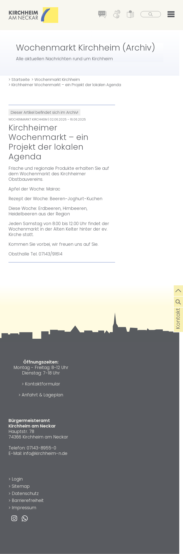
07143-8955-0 (41, 448)
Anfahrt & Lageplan (42, 395)
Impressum (24, 508)
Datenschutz (25, 493)
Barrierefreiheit (28, 500)
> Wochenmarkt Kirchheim (55, 79)
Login (17, 479)
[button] (171, 15)
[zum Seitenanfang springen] (178, 290)
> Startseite (19, 79)
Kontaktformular (42, 384)
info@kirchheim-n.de (45, 453)
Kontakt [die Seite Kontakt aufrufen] (178, 326)
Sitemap (21, 486)
